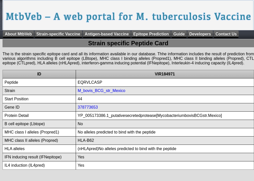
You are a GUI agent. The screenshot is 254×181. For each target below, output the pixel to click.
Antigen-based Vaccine (107, 34)
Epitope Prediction (151, 34)
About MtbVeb (18, 34)
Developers (200, 34)
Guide (179, 34)
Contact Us (226, 34)
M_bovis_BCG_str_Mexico (101, 90)
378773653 (88, 107)
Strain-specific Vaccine (58, 34)
